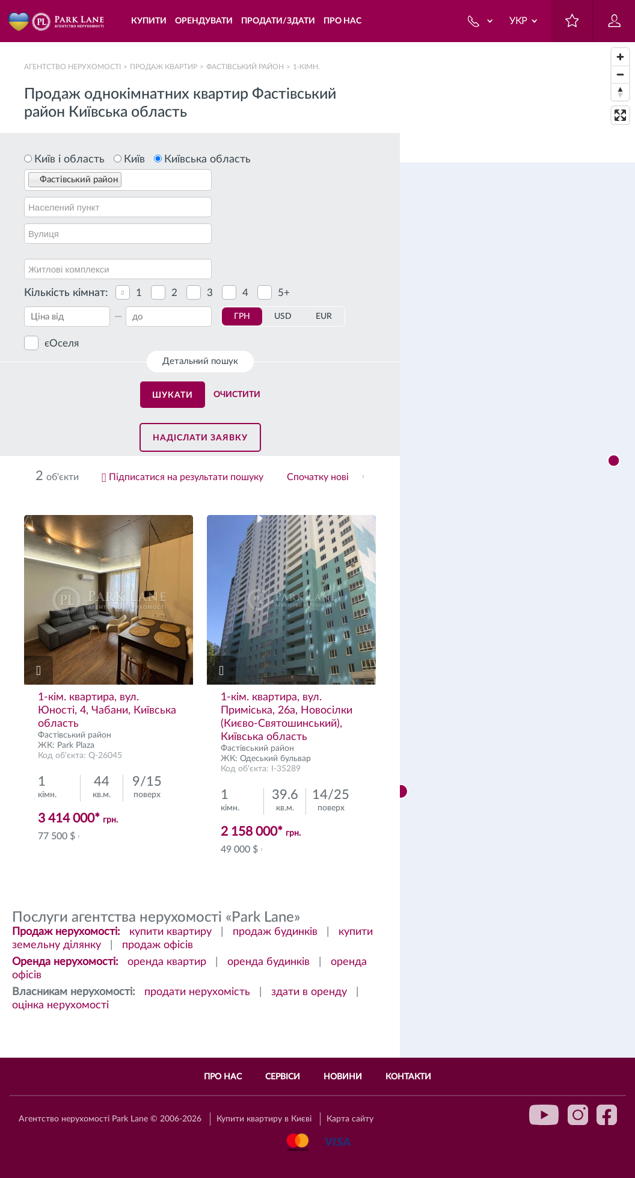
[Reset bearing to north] (620, 91)
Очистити (236, 394)
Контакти (408, 1077)
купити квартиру (170, 932)
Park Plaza (75, 745)
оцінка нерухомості (60, 1005)
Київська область (207, 159)
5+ (284, 293)
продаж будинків (275, 932)
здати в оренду (309, 992)
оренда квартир (166, 962)
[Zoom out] (620, 74)
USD (283, 316)
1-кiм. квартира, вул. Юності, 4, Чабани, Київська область (107, 710)
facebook (607, 1115)
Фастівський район (245, 66)
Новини (343, 1077)
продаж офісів (157, 945)
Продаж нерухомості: (66, 932)
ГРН (242, 316)
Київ (134, 159)
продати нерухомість (197, 992)
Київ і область (69, 159)
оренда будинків (268, 962)
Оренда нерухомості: (65, 962)
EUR (324, 316)
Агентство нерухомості (72, 66)
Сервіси (282, 1077)
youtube (544, 1115)
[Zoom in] (620, 57)
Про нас (223, 1077)
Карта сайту (350, 1119)
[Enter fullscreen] (620, 115)
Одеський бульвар (275, 758)
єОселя (61, 343)
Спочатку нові (318, 477)
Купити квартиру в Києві (263, 1119)
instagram (578, 1115)
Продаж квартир (163, 66)
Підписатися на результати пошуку (186, 477)
